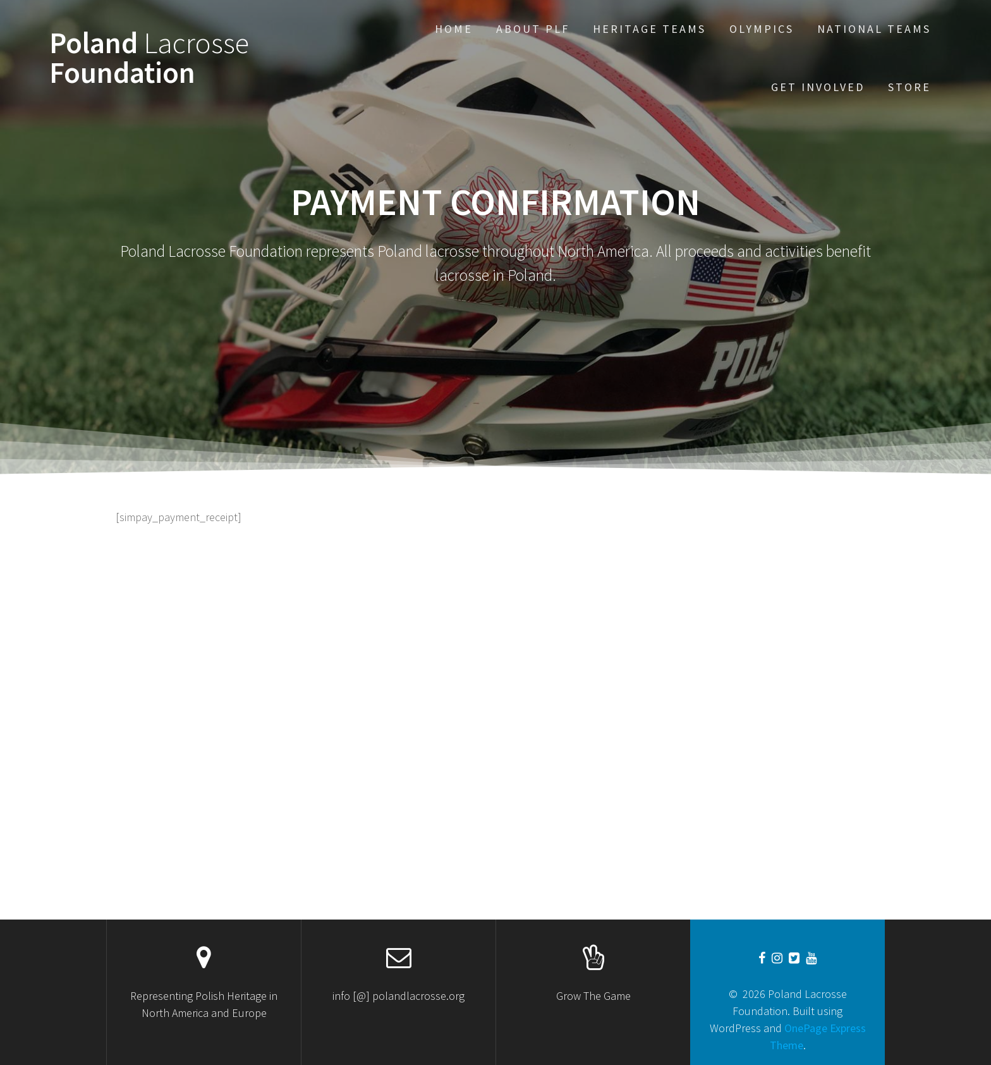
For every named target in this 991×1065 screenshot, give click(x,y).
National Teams (874, 29)
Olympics (761, 29)
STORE (909, 87)
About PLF (532, 29)
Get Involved (818, 87)
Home (454, 29)
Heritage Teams (649, 29)
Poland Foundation (149, 58)
